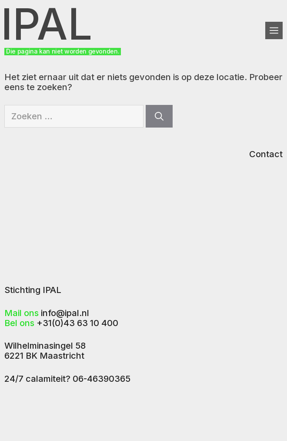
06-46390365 (101, 379)
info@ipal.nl (65, 313)
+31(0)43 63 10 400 (77, 323)
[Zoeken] (159, 116)
